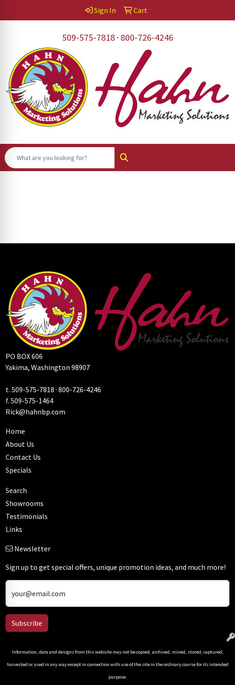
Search (16, 490)
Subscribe (27, 623)
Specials (19, 470)
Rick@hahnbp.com (35, 411)
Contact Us (23, 457)
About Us (20, 444)
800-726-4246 (147, 37)
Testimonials (27, 516)
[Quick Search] (60, 157)
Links (14, 529)
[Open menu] (216, 157)
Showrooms (25, 503)
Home (15, 431)
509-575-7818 (88, 37)
